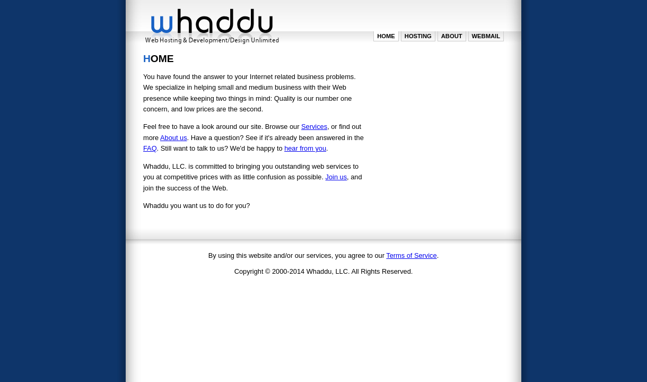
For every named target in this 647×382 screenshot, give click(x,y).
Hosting (418, 36)
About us (173, 138)
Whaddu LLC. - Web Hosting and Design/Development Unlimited (212, 24)
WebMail (486, 36)
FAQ (150, 148)
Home (386, 36)
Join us (336, 177)
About (451, 36)
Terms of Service (411, 255)
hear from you (305, 148)
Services (314, 127)
